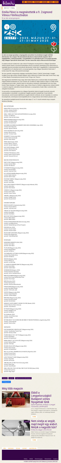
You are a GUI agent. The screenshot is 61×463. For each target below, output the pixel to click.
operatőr (11, 378)
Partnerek (11, 448)
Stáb (4, 448)
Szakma (55, 459)
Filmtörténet (48, 459)
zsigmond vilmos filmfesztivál (23, 378)
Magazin (30, 2)
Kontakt (24, 448)
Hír (24, 2)
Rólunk (18, 448)
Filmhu (25, 459)
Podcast (37, 2)
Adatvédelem (32, 448)
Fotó (56, 2)
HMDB (31, 459)
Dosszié (44, 2)
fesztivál (5, 378)
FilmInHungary (39, 459)
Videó (51, 2)
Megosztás (6, 382)
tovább (34, 416)
